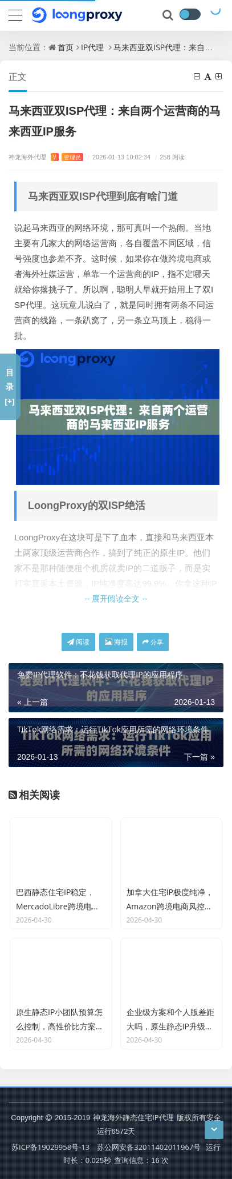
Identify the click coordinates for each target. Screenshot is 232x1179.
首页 (66, 47)
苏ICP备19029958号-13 (50, 1147)
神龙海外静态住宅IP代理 (133, 1117)
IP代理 (92, 47)
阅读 (78, 642)
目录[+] (9, 386)
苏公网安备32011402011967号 (149, 1147)
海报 (116, 642)
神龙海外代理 (46, 157)
